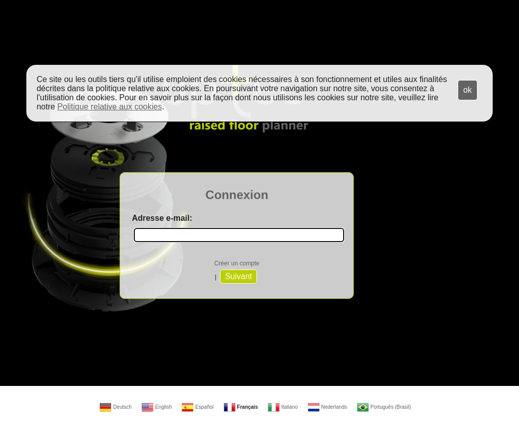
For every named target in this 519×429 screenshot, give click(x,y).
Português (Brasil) (384, 407)
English (156, 407)
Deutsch (115, 407)
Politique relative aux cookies (109, 106)
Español (197, 407)
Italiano (283, 407)
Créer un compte (237, 263)
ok (467, 90)
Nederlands (327, 407)
